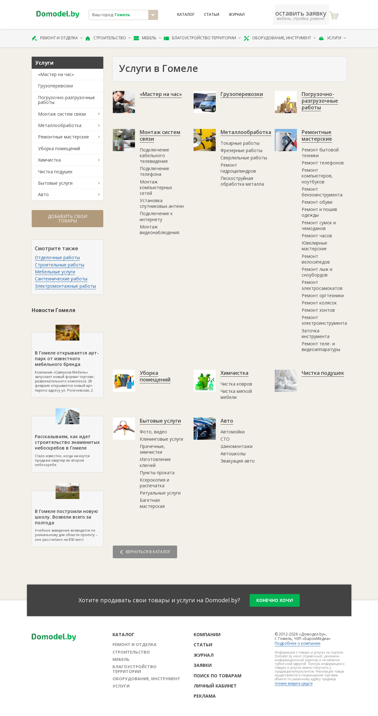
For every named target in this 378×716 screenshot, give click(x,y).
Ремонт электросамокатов (322, 285)
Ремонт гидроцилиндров (238, 168)
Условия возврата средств (293, 683)
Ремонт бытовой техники (320, 152)
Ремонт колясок (319, 303)
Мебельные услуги (55, 272)
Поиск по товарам (217, 675)
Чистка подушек (55, 172)
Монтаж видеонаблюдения (159, 229)
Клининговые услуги (161, 439)
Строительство (108, 38)
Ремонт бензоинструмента (322, 192)
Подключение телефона (154, 171)
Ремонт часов (317, 236)
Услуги (332, 38)
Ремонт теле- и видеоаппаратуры (321, 346)
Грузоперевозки (55, 86)
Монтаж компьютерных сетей (156, 187)
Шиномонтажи (237, 446)
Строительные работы (59, 265)
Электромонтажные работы (65, 286)
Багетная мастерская (152, 503)
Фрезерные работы (241, 150)
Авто (43, 194)
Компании (207, 634)
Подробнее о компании (297, 643)
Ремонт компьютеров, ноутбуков (317, 175)
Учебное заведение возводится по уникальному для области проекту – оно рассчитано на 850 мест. (67, 516)
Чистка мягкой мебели (236, 394)
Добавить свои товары (67, 218)
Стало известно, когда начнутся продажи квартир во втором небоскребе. (67, 441)
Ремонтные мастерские (63, 137)
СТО (225, 439)
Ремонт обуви (317, 202)
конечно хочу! (274, 600)
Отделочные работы (57, 257)
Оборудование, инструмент (280, 38)
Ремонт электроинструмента (324, 320)
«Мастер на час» (56, 74)
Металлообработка (59, 125)
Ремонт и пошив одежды (319, 212)
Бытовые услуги (55, 183)
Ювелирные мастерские (314, 246)
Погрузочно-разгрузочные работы (66, 99)
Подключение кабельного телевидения (154, 155)
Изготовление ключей (155, 462)
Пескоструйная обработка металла (242, 181)
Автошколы (233, 454)
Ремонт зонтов (318, 310)
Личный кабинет (215, 685)
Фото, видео (153, 432)
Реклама (205, 696)
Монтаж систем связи (62, 114)
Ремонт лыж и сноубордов (317, 272)
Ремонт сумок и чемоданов (319, 225)
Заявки (203, 665)
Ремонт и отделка (57, 38)
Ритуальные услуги (160, 493)
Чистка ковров (236, 384)
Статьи (211, 14)
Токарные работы (240, 143)
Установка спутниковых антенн (162, 203)
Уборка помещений (59, 148)
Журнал (237, 14)
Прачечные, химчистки (152, 449)
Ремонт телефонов (323, 163)
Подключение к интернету (156, 216)
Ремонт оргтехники (323, 295)
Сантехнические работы (61, 279)
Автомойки (233, 432)
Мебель (148, 38)
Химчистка (49, 160)
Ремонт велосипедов (316, 259)
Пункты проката (157, 473)
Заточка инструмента (316, 333)
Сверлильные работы (244, 158)
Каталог (186, 14)
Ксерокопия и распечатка (154, 483)
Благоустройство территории (202, 38)
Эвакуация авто (238, 461)
